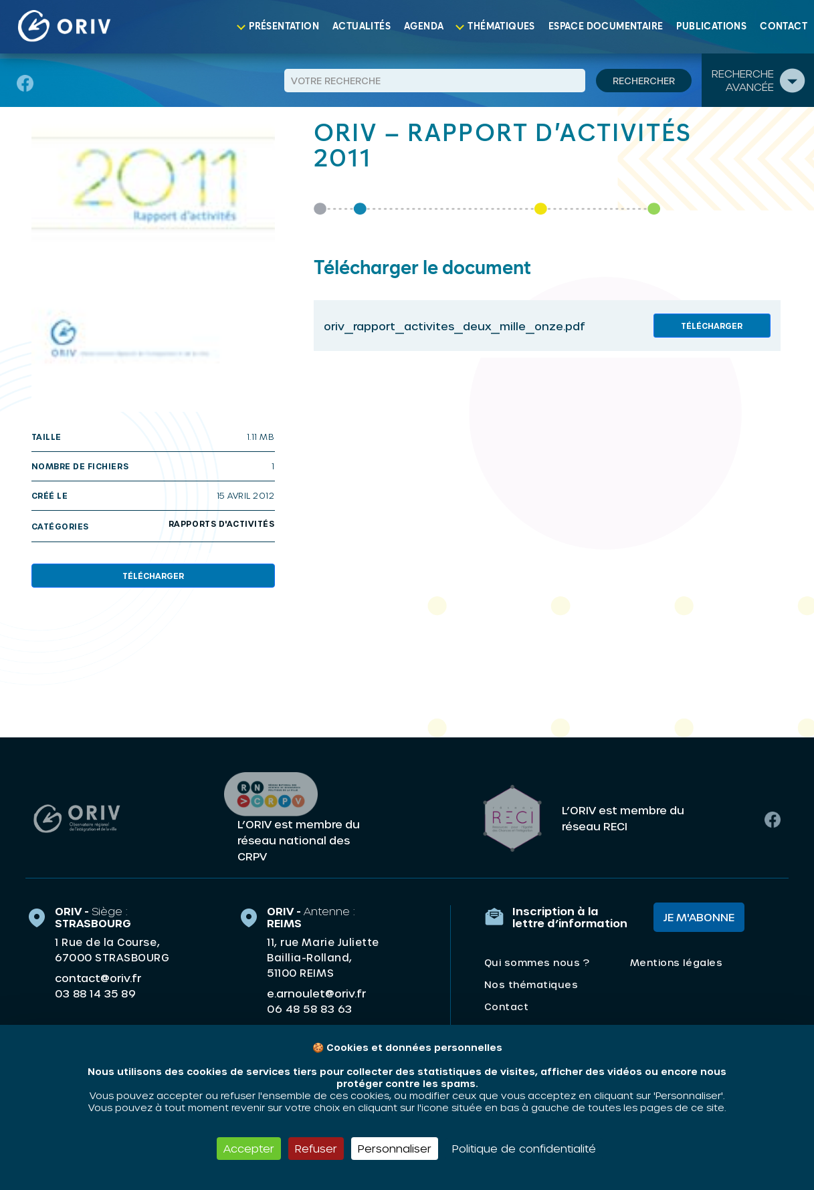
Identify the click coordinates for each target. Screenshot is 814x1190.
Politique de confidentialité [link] (524, 1148)
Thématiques (501, 26)
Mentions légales (676, 961)
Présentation (284, 26)
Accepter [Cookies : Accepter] (248, 1148)
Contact (783, 26)
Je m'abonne (699, 915)
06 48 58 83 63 (309, 1007)
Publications (711, 26)
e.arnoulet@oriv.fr (316, 991)
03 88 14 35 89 (95, 992)
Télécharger (153, 575)
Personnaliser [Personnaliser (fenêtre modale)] (394, 1148)
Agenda (423, 26)
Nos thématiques (531, 983)
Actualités (361, 26)
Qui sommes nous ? (537, 961)
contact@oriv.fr (98, 976)
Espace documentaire (606, 26)
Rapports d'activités (222, 523)
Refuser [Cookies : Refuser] (316, 1148)
